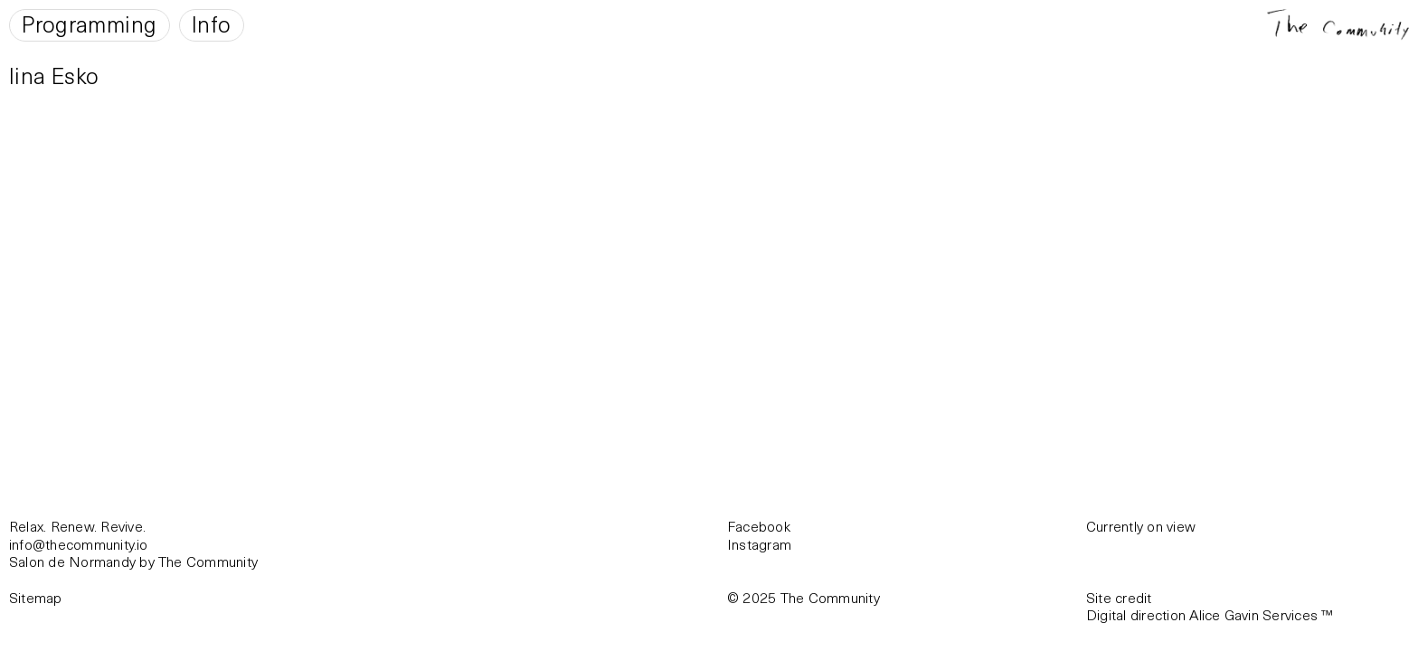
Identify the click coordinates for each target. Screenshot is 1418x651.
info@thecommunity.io (78, 543)
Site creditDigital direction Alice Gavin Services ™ (1209, 606)
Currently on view (1141, 525)
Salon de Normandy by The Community (133, 561)
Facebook (758, 525)
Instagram (759, 543)
